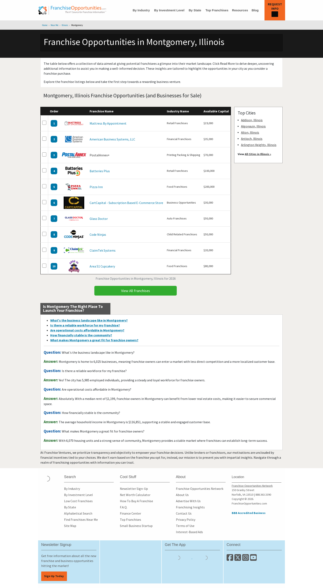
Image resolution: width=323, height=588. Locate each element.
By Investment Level (169, 10)
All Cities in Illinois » (258, 154)
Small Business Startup (136, 526)
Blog (255, 10)
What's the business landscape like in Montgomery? (89, 320)
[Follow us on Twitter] (238, 559)
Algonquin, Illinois (253, 126)
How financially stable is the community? (81, 335)
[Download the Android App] (205, 557)
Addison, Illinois (252, 120)
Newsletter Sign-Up (134, 489)
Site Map (70, 526)
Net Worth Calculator (135, 495)
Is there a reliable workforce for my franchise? (85, 325)
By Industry (141, 10)
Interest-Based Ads (189, 532)
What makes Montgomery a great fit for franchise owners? (94, 340)
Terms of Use (185, 526)
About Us (182, 495)
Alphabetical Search (78, 513)
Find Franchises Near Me (81, 519)
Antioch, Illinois (251, 139)
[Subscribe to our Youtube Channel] (253, 559)
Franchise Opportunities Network (199, 489)
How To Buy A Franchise (136, 501)
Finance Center (130, 513)
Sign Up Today (54, 576)
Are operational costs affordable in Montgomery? (87, 330)
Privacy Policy (185, 519)
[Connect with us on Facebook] (230, 559)
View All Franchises (135, 290)
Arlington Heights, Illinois (258, 145)
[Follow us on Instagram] (246, 559)
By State (195, 10)
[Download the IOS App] (178, 557)
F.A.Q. (123, 507)
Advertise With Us (188, 501)
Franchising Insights (190, 507)
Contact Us (184, 513)
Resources (240, 10)
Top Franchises (216, 10)
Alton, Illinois (250, 132)
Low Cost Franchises (78, 501)
